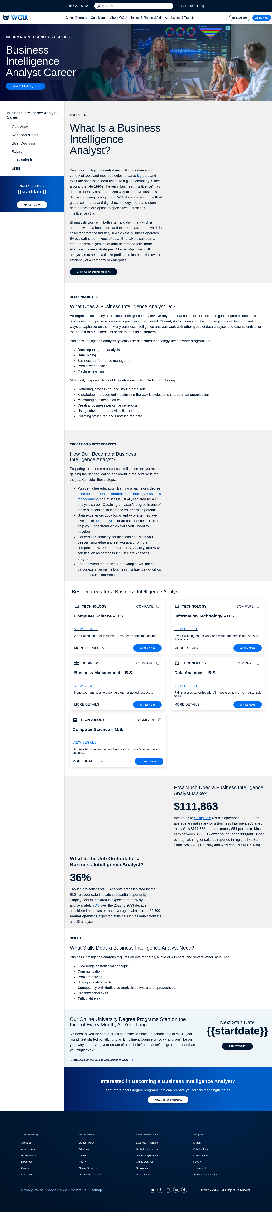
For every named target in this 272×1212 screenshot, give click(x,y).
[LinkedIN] (153, 1190)
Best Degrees (23, 143)
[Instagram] (168, 1190)
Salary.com (202, 818)
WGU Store (27, 1174)
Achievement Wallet (90, 1174)
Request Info (239, 17)
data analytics (105, 521)
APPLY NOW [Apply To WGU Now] (147, 648)
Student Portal (87, 1142)
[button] (90, 648)
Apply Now (261, 17)
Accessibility (28, 1149)
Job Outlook (22, 160)
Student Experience (147, 1155)
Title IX (82, 1161)
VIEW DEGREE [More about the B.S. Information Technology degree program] (186, 629)
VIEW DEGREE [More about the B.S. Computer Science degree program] (86, 629)
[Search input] (133, 6)
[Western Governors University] (15, 18)
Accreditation (28, 1155)
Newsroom (27, 1161)
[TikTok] (183, 1190)
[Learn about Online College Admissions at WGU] (102, 1060)
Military (197, 1142)
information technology (127, 494)
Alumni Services (88, 1168)
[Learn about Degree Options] (93, 271)
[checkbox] (158, 606)
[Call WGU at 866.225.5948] (77, 6)
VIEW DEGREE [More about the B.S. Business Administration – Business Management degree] (86, 685)
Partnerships (143, 1174)
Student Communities (205, 1174)
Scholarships (143, 1168)
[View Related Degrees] (25, 86)
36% (95, 905)
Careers (25, 1168)
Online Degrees (144, 1161)
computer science (94, 494)
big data (143, 176)
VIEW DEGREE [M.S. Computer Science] (85, 742)
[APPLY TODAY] (32, 204)
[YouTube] (176, 1190)
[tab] (76, 18)
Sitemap (95, 1190)
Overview (20, 127)
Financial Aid (200, 1155)
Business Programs (147, 1142)
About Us (26, 1142)
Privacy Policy (32, 1190)
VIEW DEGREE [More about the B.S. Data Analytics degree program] (186, 685)
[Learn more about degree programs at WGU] (168, 1099)
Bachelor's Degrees (147, 1149)
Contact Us (77, 1190)
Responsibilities (25, 135)
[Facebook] (160, 1190)
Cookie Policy (56, 1190)
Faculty (197, 1161)
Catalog (83, 1155)
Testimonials (200, 1168)
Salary (17, 151)
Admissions (85, 1149)
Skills (16, 168)
